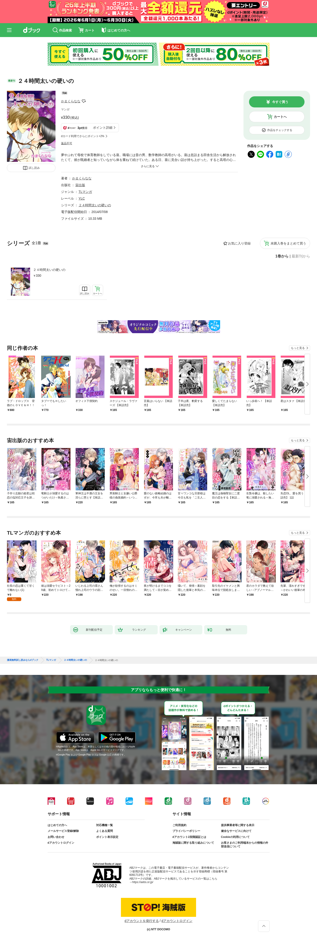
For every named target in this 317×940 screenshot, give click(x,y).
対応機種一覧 (104, 825)
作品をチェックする (279, 130)
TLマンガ (85, 192)
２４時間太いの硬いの (49, 270)
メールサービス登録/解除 (63, 831)
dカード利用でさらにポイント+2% (82, 136)
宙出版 (80, 185)
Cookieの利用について (235, 837)
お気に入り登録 (239, 243)
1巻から (282, 256)
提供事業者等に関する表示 (237, 825)
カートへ (280, 117)
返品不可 (66, 143)
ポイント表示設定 (107, 837)
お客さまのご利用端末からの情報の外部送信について (244, 844)
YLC (82, 198)
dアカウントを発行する (142, 921)
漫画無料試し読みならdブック (22, 660)
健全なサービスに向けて (236, 831)
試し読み (34, 167)
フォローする (83, 101)
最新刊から (301, 256)
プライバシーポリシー (186, 831)
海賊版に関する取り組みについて (193, 842)
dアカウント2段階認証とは (189, 837)
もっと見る (298, 348)
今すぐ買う (280, 102)
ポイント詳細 (102, 127)
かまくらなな (70, 101)
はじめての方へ (57, 825)
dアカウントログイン (61, 842)
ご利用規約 (179, 825)
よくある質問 (104, 831)
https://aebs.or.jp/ (142, 882)
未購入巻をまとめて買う (288, 243)
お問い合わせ (56, 837)
